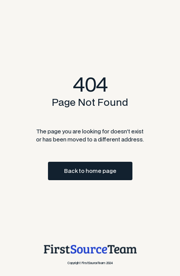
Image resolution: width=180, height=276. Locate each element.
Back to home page (90, 170)
